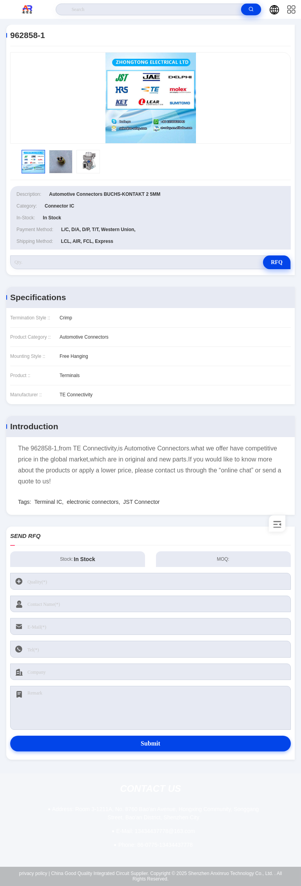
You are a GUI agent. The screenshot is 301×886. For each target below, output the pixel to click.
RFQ (277, 262)
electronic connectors (92, 502)
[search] (251, 9)
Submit (150, 743)
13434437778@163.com (155, 831)
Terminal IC (48, 502)
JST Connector (141, 502)
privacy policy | (34, 873)
